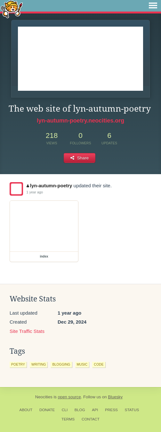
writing (38, 364)
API (95, 410)
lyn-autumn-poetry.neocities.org (81, 120)
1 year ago (34, 192)
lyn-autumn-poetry (49, 185)
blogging (61, 364)
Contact (91, 419)
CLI (65, 410)
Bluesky (115, 396)
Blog (80, 410)
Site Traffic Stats (27, 331)
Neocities (43, 396)
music (82, 364)
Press (111, 410)
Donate (47, 410)
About (26, 410)
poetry (18, 364)
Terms (68, 419)
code (98, 364)
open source (69, 396)
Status (132, 410)
